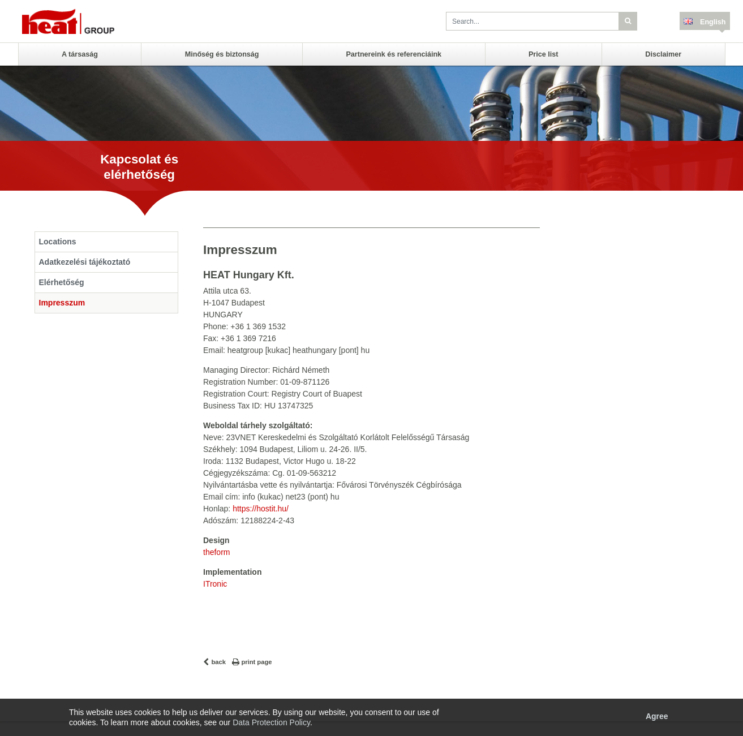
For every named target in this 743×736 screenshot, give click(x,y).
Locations (57, 241)
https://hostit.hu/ (261, 508)
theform (216, 552)
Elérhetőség (61, 282)
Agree (657, 716)
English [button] (712, 22)
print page (256, 661)
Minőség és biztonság (222, 54)
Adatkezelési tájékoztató (85, 261)
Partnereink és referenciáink (393, 54)
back (219, 661)
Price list (544, 54)
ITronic (215, 583)
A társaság (80, 54)
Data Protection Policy (271, 722)
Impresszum (62, 302)
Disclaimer (663, 54)
